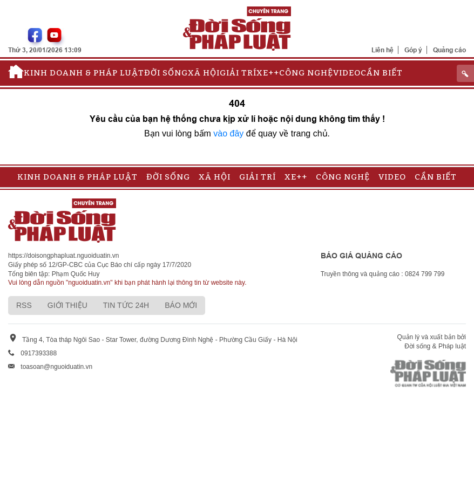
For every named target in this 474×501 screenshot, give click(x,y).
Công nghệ (306, 73)
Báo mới (181, 305)
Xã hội (204, 73)
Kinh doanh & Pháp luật (84, 73)
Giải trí (238, 73)
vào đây (228, 133)
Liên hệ (382, 50)
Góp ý (413, 50)
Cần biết (382, 73)
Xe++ (267, 73)
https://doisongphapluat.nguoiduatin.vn (63, 255)
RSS (24, 305)
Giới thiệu (67, 305)
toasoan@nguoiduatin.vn (56, 366)
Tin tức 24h (126, 305)
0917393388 (39, 353)
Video (347, 73)
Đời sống (166, 73)
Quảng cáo (449, 50)
